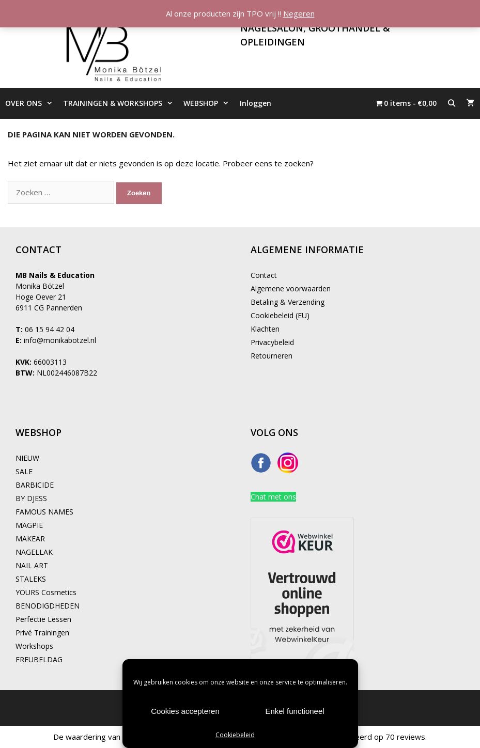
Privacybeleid (272, 342)
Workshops (34, 646)
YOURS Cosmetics (46, 592)
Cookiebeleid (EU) (280, 315)
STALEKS (31, 579)
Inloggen (255, 103)
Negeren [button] (299, 13)
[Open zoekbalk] (451, 103)
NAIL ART (32, 565)
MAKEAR (30, 538)
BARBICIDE (35, 485)
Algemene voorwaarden (291, 288)
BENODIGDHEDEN (48, 606)
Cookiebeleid (235, 734)
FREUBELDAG (39, 659)
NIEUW (27, 458)
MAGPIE (29, 525)
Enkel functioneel (294, 711)
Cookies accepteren (185, 711)
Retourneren (271, 356)
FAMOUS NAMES (44, 512)
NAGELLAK (34, 552)
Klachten (265, 329)
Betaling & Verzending (287, 302)
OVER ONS (31, 103)
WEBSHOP (208, 103)
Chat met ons (273, 497)
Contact (264, 275)
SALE (24, 471)
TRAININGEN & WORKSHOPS (120, 103)
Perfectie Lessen (43, 619)
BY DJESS (31, 498)
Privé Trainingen (42, 632)
